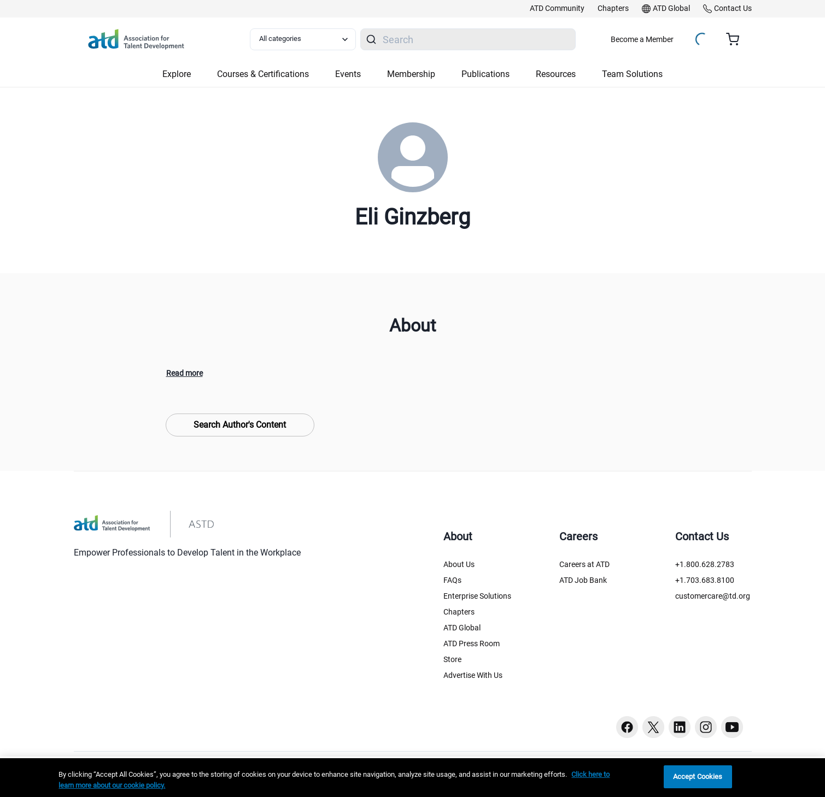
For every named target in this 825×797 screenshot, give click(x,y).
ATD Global (462, 627)
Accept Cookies (698, 776)
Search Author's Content (240, 425)
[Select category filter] (303, 39)
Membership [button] (411, 74)
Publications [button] (485, 74)
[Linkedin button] (680, 727)
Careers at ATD (584, 564)
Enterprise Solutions (477, 596)
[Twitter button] (653, 727)
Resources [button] (556, 74)
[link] (557, 8)
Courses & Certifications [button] (263, 74)
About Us (459, 564)
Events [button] (348, 74)
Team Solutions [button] (632, 74)
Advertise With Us (472, 675)
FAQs (452, 580)
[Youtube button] (732, 727)
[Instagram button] (706, 727)
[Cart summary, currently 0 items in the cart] (737, 39)
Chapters (459, 611)
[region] (412, 777)
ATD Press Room (471, 643)
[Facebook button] (627, 727)
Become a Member (642, 39)
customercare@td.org (712, 596)
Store (452, 659)
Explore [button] (176, 74)
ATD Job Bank (583, 580)
